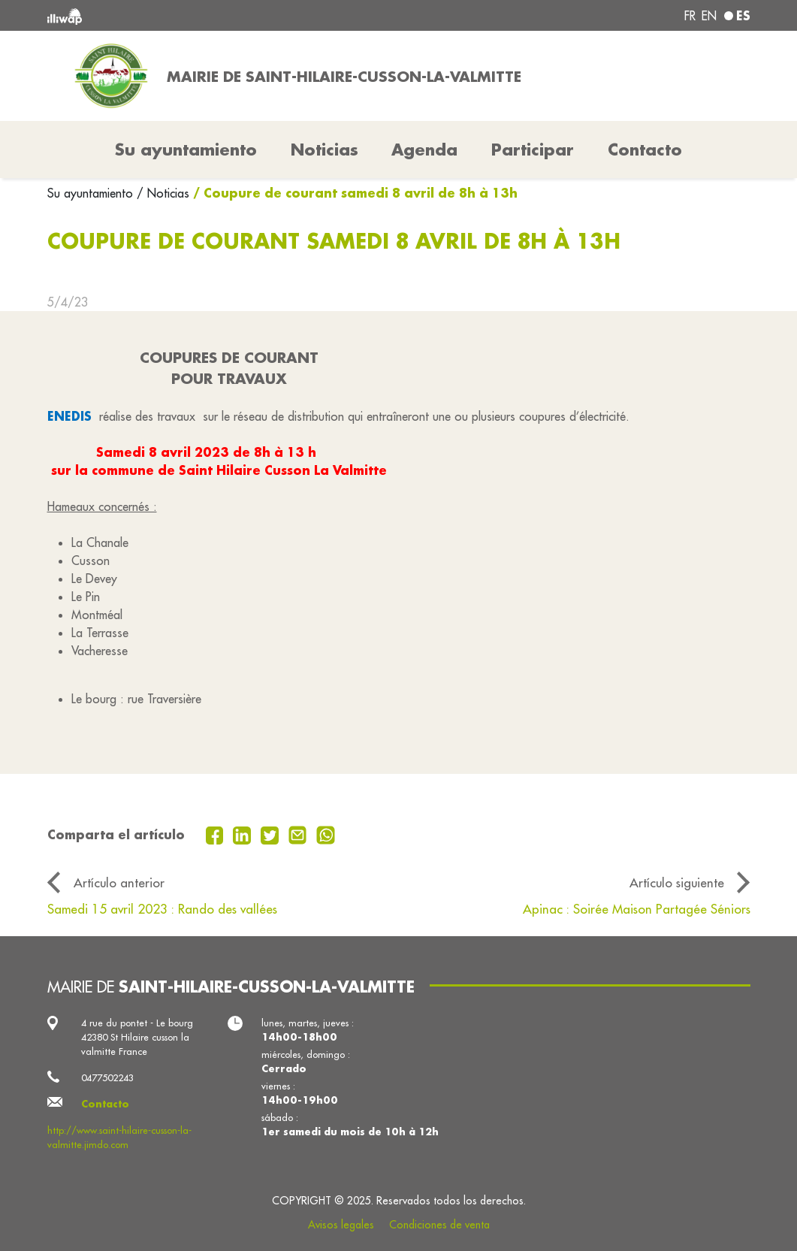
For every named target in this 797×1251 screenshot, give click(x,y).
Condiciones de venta (439, 1224)
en (709, 15)
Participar (532, 149)
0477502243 (107, 1077)
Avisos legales (341, 1224)
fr (690, 15)
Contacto (645, 149)
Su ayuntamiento (92, 193)
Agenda (424, 149)
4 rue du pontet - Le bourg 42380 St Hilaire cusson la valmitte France (137, 1037)
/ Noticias (163, 193)
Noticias (324, 149)
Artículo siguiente (676, 882)
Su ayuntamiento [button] (186, 149)
